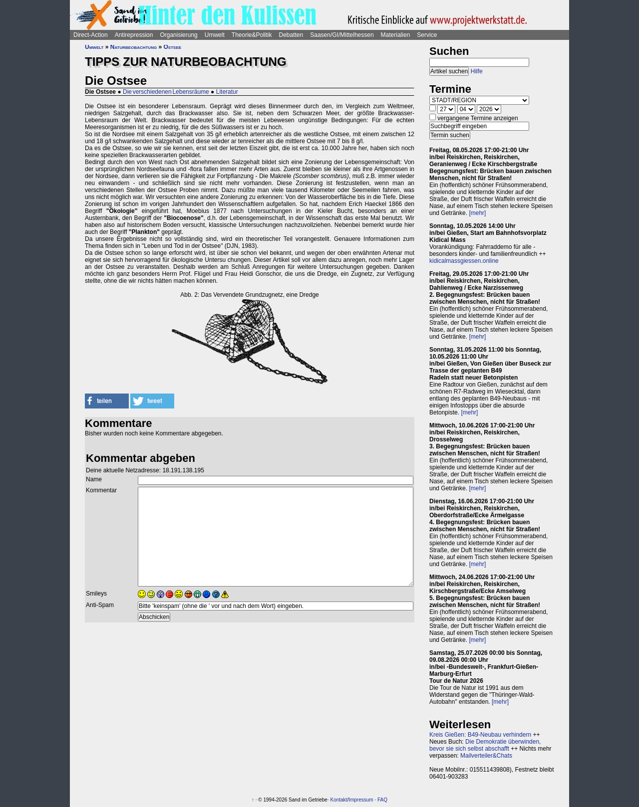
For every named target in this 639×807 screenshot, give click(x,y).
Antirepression (134, 34)
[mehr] (477, 212)
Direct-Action (90, 34)
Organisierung (178, 34)
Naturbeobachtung (133, 46)
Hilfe (477, 71)
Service (427, 34)
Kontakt (338, 800)
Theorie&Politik (252, 34)
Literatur (227, 91)
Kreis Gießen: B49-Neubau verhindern (480, 734)
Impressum (360, 800)
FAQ (382, 800)
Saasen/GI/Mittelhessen (341, 34)
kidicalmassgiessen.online (464, 260)
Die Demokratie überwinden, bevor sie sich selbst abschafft (485, 745)
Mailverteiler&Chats (486, 755)
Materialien (395, 34)
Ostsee (173, 46)
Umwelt (215, 34)
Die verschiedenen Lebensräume (166, 91)
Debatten (291, 34)
